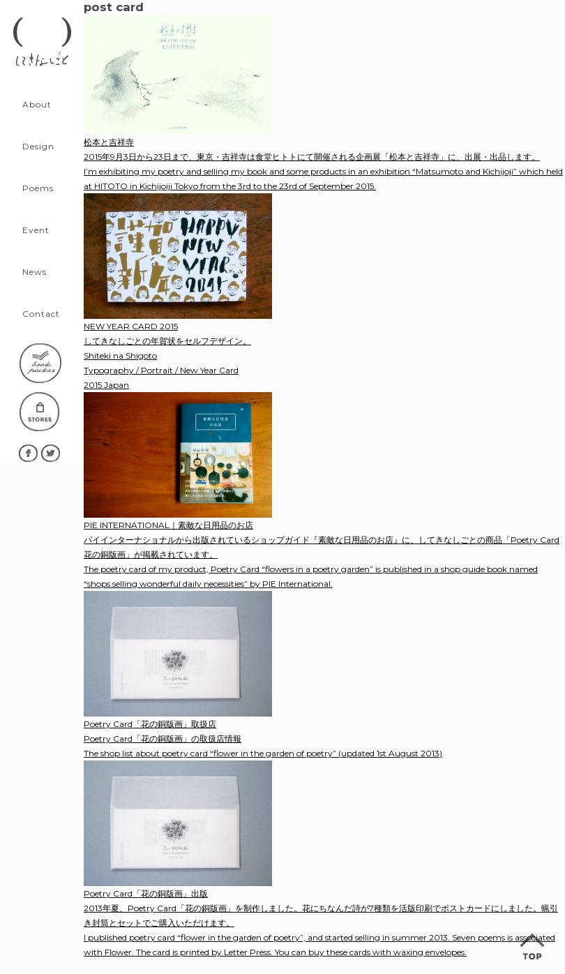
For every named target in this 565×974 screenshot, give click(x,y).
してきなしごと (42, 42)
